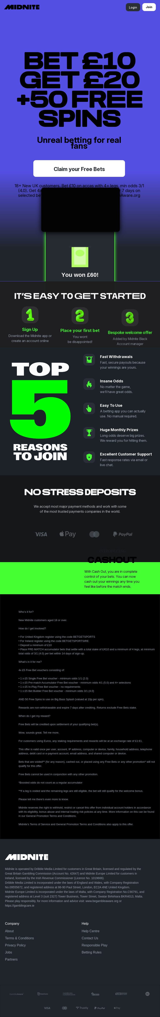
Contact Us (90, 938)
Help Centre (90, 931)
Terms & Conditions (19, 938)
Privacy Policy (15, 945)
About (9, 931)
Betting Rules (91, 952)
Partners (11, 959)
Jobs (8, 952)
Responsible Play (95, 945)
